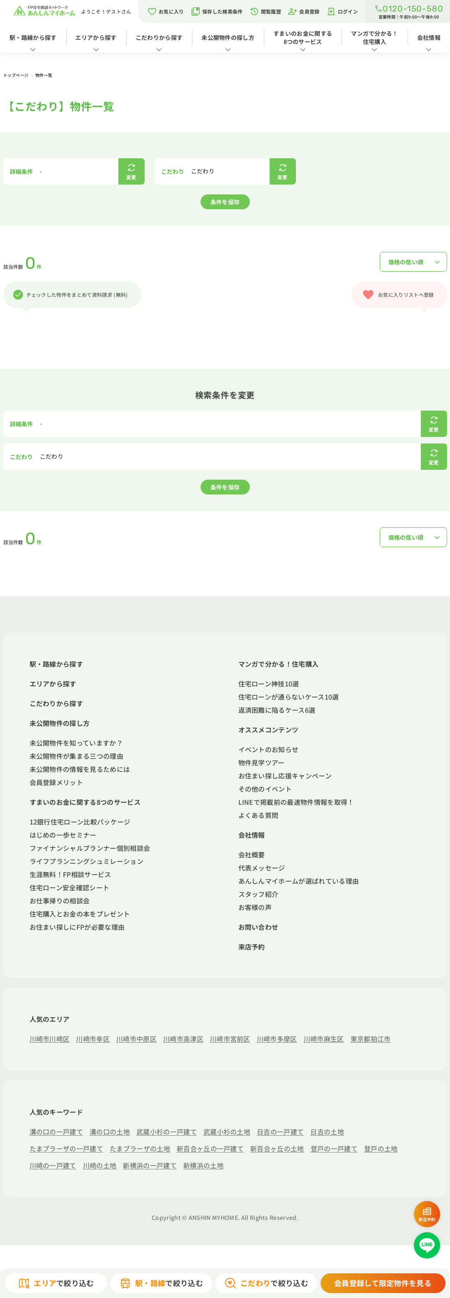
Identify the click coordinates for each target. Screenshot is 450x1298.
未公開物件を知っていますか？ (76, 743)
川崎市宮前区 (230, 1039)
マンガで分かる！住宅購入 (374, 37)
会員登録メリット (56, 782)
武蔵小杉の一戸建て (166, 1131)
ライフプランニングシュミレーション (86, 861)
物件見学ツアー (261, 762)
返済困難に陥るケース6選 (277, 710)
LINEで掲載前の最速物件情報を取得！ (296, 802)
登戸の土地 (381, 1148)
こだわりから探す (159, 37)
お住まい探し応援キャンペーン (285, 776)
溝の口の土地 (110, 1131)
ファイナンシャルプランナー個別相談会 (90, 848)
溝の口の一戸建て (56, 1131)
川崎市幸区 (93, 1039)
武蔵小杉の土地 (226, 1131)
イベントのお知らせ (268, 749)
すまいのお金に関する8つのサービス (302, 37)
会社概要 (251, 854)
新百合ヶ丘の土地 (277, 1148)
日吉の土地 (327, 1131)
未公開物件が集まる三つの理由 (76, 756)
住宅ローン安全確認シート (70, 887)
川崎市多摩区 (277, 1039)
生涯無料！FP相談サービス (70, 874)
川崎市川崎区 (50, 1039)
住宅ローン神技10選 (268, 683)
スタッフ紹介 (258, 894)
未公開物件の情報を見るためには (80, 769)
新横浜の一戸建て (150, 1165)
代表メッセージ (261, 868)
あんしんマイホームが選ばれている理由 (298, 881)
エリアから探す (95, 37)
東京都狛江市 (371, 1039)
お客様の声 (255, 907)
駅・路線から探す (33, 37)
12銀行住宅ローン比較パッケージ (80, 822)
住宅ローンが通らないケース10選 (288, 697)
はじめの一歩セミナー (63, 835)
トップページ (16, 75)
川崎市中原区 (136, 1039)
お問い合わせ (258, 927)
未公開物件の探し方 (227, 37)
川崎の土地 (100, 1165)
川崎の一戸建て (53, 1165)
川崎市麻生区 (324, 1039)
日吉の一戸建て (280, 1131)
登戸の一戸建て (334, 1148)
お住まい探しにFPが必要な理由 (77, 927)
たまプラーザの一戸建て (67, 1148)
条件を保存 (225, 202)
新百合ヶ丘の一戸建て (210, 1148)
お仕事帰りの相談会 (60, 900)
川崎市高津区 (183, 1039)
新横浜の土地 (203, 1165)
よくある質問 (258, 815)
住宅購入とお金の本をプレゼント (80, 914)
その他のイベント (265, 789)
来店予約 (251, 947)
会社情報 (429, 37)
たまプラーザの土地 (140, 1148)
